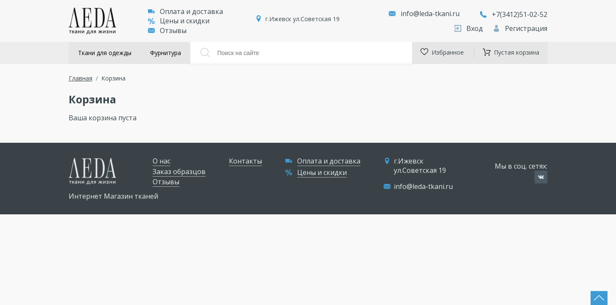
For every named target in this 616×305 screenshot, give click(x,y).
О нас (161, 161)
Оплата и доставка (185, 11)
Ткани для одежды (104, 53)
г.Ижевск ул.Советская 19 (302, 19)
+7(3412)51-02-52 (513, 14)
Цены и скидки (178, 20)
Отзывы (167, 30)
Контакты (245, 161)
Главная (80, 78)
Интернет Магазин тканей (113, 196)
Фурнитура (165, 53)
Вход (469, 28)
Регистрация (520, 28)
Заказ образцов (179, 171)
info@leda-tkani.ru (430, 13)
